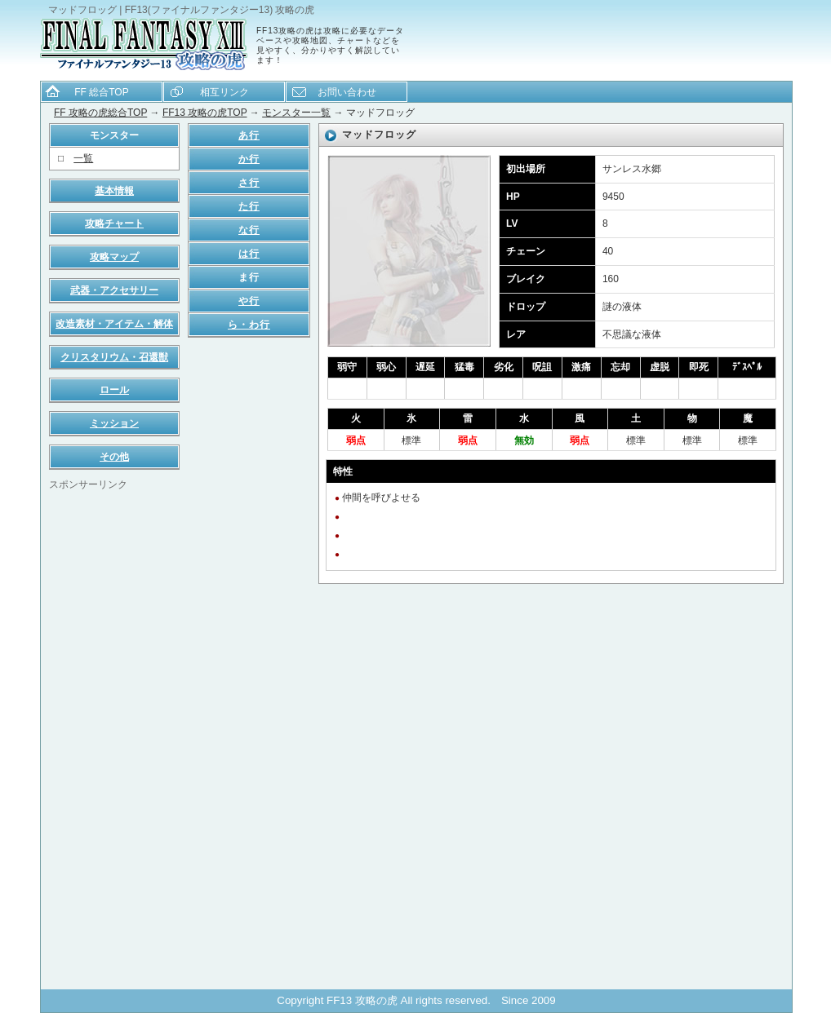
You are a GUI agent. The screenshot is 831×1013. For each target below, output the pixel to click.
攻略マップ (114, 257)
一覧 (83, 158)
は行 (249, 253)
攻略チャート (114, 223)
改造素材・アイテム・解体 (114, 324)
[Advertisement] (114, 736)
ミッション (114, 423)
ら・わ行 (249, 324)
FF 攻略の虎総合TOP (100, 112)
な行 (249, 230)
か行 (249, 159)
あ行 (249, 135)
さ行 (249, 182)
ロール (114, 390)
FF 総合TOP (101, 92)
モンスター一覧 (296, 112)
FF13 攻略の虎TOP (204, 112)
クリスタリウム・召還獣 (114, 357)
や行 (249, 301)
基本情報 (114, 191)
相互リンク (224, 92)
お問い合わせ (347, 92)
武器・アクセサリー (114, 290)
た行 (249, 206)
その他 (114, 456)
